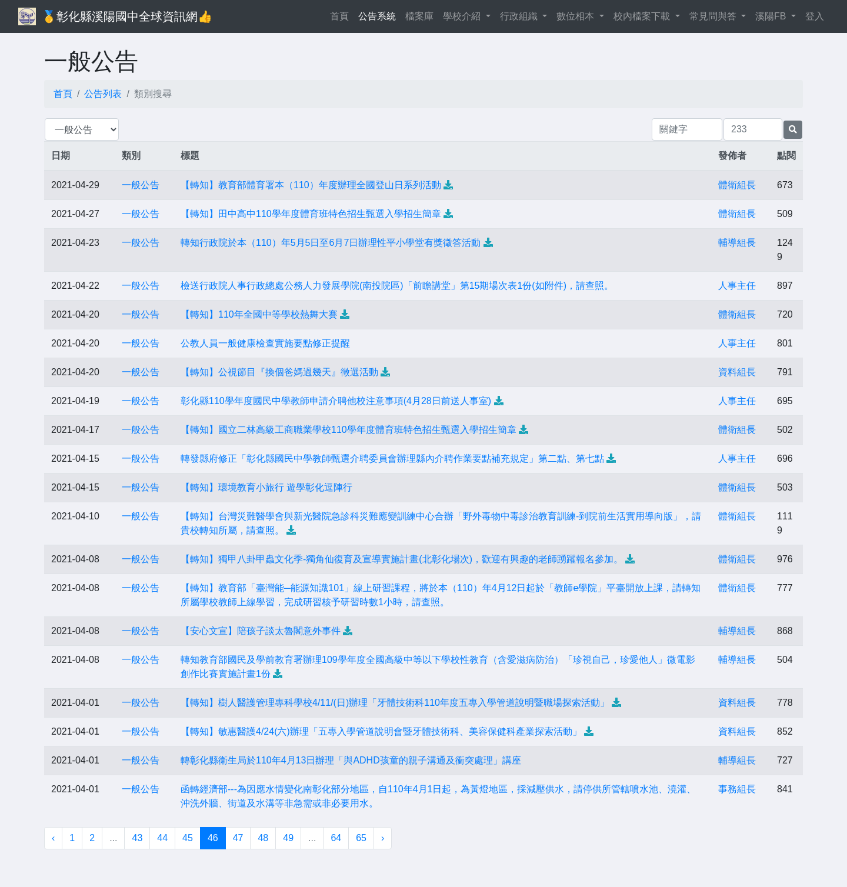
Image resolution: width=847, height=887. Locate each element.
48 (263, 838)
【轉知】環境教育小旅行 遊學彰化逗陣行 (266, 487)
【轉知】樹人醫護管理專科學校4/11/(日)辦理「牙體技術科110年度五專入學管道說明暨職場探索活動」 (395, 703)
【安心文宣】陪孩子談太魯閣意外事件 (261, 631)
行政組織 (520, 16)
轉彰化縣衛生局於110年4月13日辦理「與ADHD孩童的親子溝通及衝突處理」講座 (351, 760)
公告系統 (377, 16)
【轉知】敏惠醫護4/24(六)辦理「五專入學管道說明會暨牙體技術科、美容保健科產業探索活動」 (381, 731)
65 (361, 838)
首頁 (342, 15)
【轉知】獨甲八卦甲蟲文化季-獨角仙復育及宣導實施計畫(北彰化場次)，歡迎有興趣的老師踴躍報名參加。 (402, 559)
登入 (814, 16)
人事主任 (737, 286)
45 (187, 838)
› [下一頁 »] (382, 838)
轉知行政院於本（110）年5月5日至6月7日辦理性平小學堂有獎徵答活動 (331, 243)
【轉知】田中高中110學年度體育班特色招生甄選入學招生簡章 (311, 214)
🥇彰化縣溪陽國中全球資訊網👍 (127, 16)
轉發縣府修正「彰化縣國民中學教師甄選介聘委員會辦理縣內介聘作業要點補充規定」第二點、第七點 (392, 458)
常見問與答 (714, 16)
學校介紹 (463, 16)
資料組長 (737, 372)
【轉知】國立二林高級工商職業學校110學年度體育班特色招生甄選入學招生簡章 (348, 430)
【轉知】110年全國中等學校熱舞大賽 (259, 314)
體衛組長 (737, 185)
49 (288, 838)
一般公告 (140, 185)
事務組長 (737, 789)
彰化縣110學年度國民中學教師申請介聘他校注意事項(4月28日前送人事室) (336, 401)
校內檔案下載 (642, 16)
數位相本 (576, 16)
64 (336, 838)
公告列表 (103, 94)
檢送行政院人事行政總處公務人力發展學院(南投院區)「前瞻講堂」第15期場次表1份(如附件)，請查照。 (397, 286)
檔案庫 (419, 16)
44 (162, 838)
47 (238, 838)
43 (137, 838)
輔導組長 (737, 243)
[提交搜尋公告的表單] (792, 130)
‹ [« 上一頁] (53, 838)
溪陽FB (772, 16)
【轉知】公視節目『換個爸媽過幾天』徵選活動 (279, 372)
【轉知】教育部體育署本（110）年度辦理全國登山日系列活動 (311, 185)
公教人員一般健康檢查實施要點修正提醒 (265, 343)
